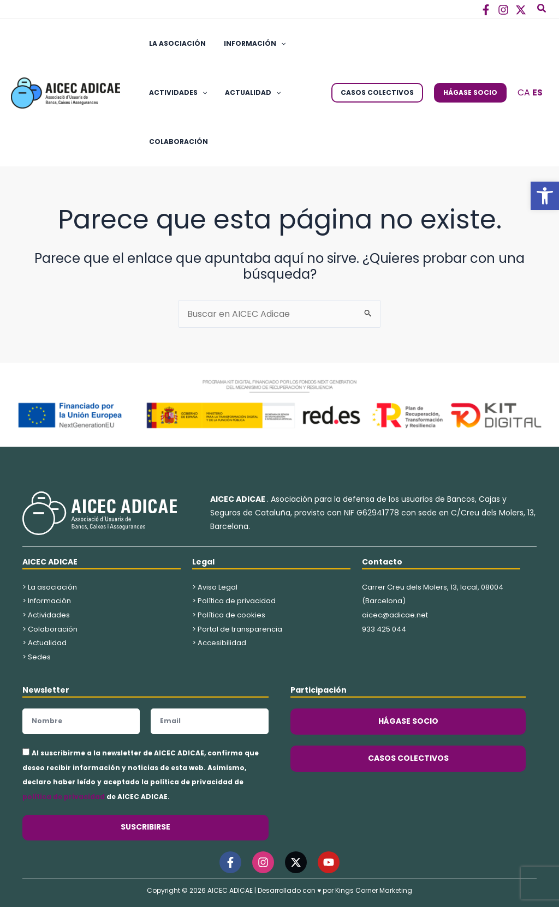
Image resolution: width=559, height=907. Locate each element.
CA (524, 92)
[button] (545, 196)
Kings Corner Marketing (373, 890)
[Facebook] (485, 9)
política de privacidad (63, 796)
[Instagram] (503, 9)
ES (537, 92)
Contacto (382, 561)
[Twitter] (520, 9)
